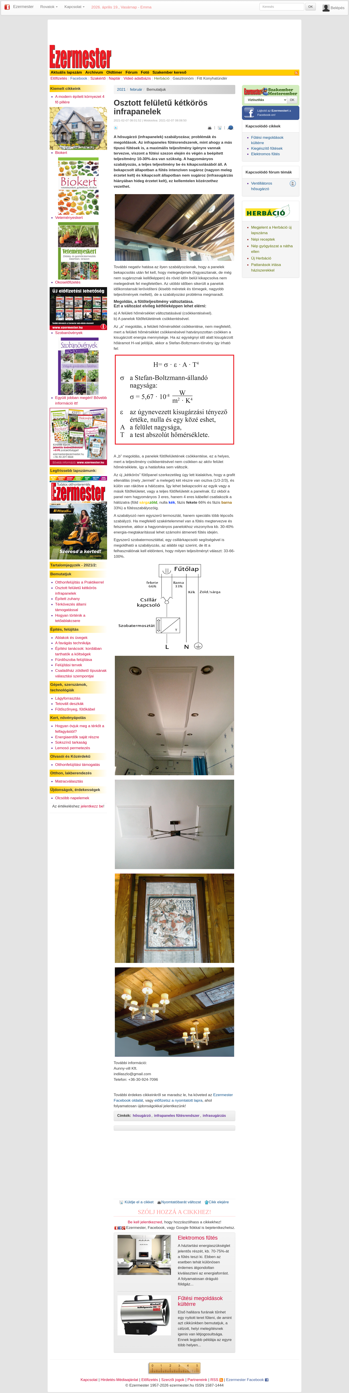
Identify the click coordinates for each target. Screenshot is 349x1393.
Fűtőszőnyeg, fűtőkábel (75, 709)
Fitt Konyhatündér (212, 78)
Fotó (145, 72)
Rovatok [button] (49, 6)
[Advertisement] (174, 32)
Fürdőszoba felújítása (73, 659)
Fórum (132, 72)
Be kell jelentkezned (145, 1222)
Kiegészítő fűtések (267, 148)
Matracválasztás (69, 781)
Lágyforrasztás (68, 698)
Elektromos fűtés (265, 154)
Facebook (78, 78)
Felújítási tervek (68, 665)
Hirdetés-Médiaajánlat (119, 1379)
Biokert (61, 152)
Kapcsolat (89, 1379)
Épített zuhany (67, 598)
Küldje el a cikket (136, 1202)
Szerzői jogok (172, 1379)
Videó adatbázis (137, 78)
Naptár (114, 78)
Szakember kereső (169, 72)
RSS (216, 1379)
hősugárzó (142, 1115)
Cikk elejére (216, 1202)
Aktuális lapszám (66, 72)
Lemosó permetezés (72, 748)
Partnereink (197, 1379)
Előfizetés (59, 78)
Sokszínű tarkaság (71, 742)
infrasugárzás (214, 1115)
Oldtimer (114, 72)
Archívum (94, 72)
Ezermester (23, 6)
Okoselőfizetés (68, 282)
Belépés (338, 8)
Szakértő (98, 78)
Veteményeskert (69, 217)
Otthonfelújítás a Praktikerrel (79, 582)
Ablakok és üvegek (71, 637)
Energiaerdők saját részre (77, 737)
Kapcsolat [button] (74, 6)
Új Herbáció (261, 258)
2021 (121, 89)
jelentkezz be (92, 806)
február (136, 89)
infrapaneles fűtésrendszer (176, 1115)
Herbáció (161, 78)
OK (310, 6)
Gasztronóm (183, 78)
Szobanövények (69, 332)
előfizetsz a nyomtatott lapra (178, 1100)
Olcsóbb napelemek (72, 798)
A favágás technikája (73, 643)
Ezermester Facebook (247, 1379)
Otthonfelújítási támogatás (77, 764)
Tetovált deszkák (69, 703)
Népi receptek (263, 239)
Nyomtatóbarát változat (179, 1202)
